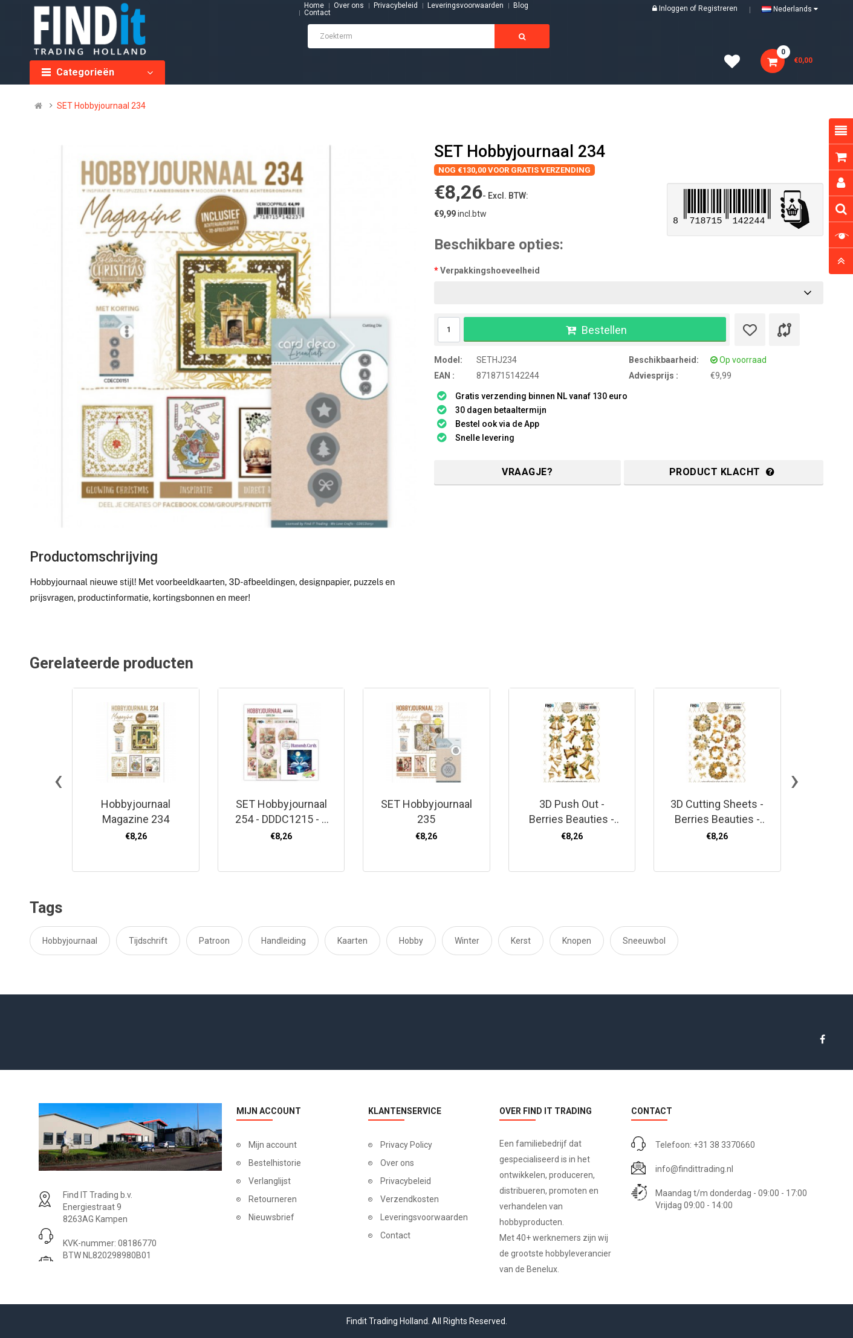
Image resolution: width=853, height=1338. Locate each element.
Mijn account (272, 1145)
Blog (520, 5)
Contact (395, 1235)
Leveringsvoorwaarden (465, 5)
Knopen (576, 941)
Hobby (411, 941)
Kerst (521, 941)
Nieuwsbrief (271, 1217)
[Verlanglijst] (750, 329)
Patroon (214, 941)
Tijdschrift (148, 941)
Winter (467, 941)
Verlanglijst (269, 1181)
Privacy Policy (406, 1145)
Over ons (349, 5)
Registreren (718, 8)
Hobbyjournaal (69, 941)
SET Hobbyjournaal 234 (101, 105)
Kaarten (352, 941)
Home (314, 5)
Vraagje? (527, 472)
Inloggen (674, 8)
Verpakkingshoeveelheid (490, 270)
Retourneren (272, 1199)
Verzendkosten (409, 1199)
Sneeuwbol (644, 941)
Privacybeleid (396, 5)
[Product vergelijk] (784, 329)
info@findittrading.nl (694, 1169)
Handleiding (283, 941)
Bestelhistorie (274, 1163)
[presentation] (58, 780)
